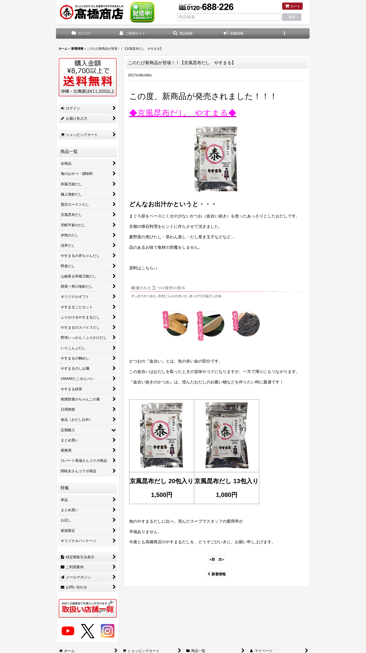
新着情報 (217, 574)
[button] (182, 33)
